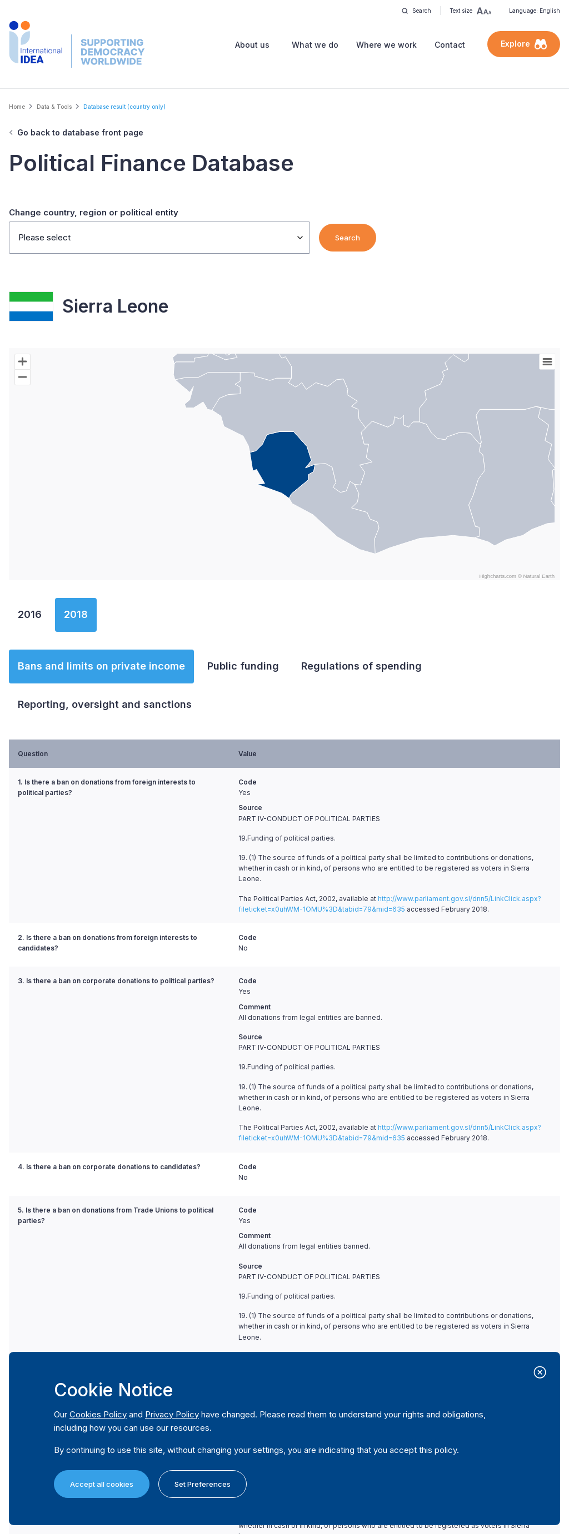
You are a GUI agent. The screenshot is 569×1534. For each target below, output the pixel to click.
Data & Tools (54, 106)
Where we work (386, 44)
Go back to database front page (80, 132)
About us (252, 44)
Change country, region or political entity (93, 212)
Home (17, 106)
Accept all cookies (101, 1484)
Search (347, 237)
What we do (315, 44)
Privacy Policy (172, 1414)
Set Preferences (202, 1484)
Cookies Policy (98, 1414)
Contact (450, 44)
